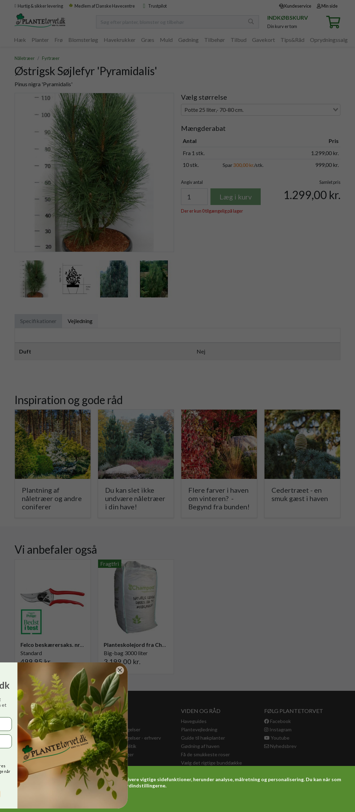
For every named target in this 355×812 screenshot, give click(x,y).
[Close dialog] (16, 670)
